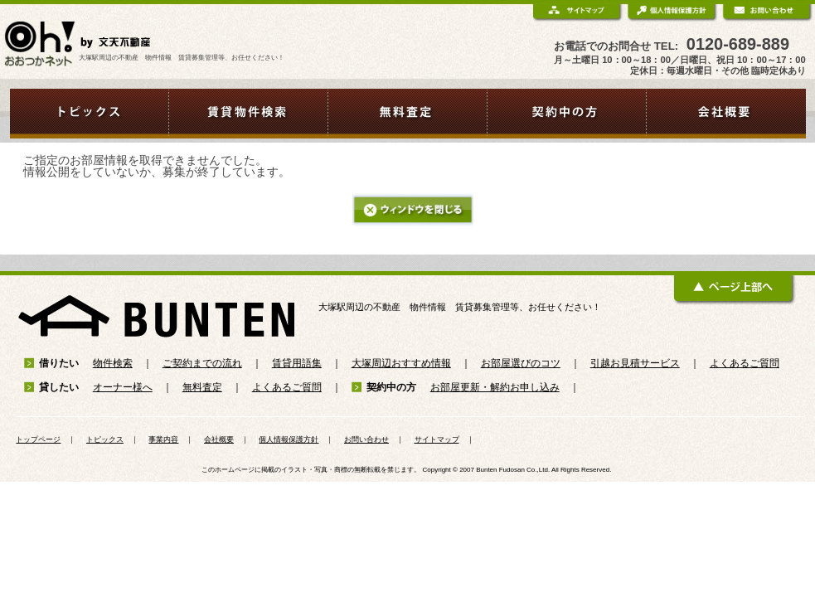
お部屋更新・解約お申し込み (495, 387)
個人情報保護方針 (288, 439)
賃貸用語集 (297, 363)
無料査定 (202, 387)
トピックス (105, 439)
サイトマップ (437, 439)
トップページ (38, 439)
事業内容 (163, 439)
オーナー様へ (123, 387)
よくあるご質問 (744, 363)
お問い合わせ (366, 439)
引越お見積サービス (635, 363)
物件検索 (113, 363)
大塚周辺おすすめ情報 (401, 363)
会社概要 (219, 439)
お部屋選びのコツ (520, 363)
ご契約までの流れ (202, 363)
